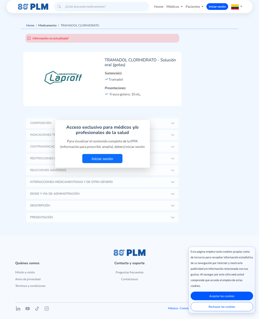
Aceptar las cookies (221, 296)
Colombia (186, 308)
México (173, 308)
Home (158, 6)
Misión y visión (25, 272)
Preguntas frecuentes (130, 272)
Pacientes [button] (193, 6)
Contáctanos (129, 279)
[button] (237, 6)
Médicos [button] (173, 6)
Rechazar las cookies (222, 306)
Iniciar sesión (217, 6)
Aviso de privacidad (28, 279)
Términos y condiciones (30, 285)
